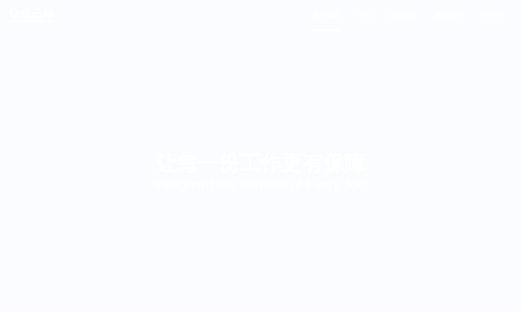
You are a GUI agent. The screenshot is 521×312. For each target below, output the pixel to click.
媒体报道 (403, 15)
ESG (365, 14)
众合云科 (31, 16)
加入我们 (448, 15)
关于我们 (326, 15)
